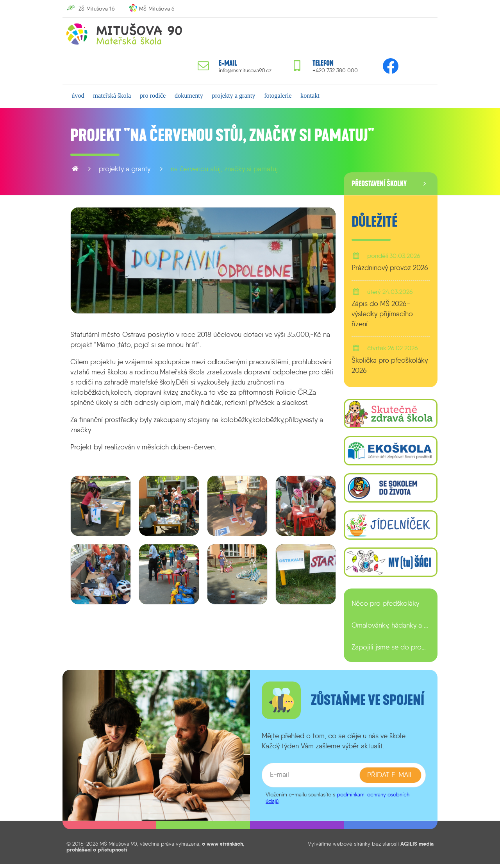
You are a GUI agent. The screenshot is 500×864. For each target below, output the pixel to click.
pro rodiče (153, 95)
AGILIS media (417, 843)
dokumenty (188, 95)
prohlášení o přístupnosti (96, 849)
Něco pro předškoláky (385, 603)
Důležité (374, 222)
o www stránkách (222, 843)
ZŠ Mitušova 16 (96, 8)
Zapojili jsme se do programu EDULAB (391, 647)
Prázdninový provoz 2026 (390, 267)
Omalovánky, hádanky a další (391, 625)
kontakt (309, 95)
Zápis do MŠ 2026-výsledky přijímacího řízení (382, 313)
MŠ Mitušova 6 (157, 8)
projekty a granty (233, 95)
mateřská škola (112, 95)
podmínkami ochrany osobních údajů (337, 798)
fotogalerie (277, 95)
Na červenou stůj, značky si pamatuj (224, 169)
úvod (77, 95)
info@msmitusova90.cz (245, 70)
